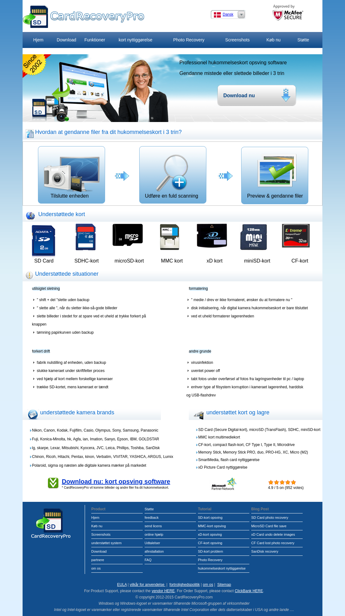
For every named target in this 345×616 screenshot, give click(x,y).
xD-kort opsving (210, 534)
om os (96, 568)
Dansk (228, 14)
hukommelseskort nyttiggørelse (222, 568)
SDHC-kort (86, 260)
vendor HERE (163, 591)
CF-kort (299, 260)
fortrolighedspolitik (184, 584)
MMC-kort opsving (212, 526)
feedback (152, 517)
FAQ (148, 560)
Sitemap (224, 584)
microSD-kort (129, 260)
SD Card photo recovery (269, 517)
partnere (97, 560)
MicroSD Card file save (268, 526)
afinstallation (154, 551)
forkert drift (41, 351)
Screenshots (237, 39)
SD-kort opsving (210, 517)
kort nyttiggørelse (135, 39)
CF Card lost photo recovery (273, 543)
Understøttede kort (61, 214)
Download (66, 39)
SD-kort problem (210, 551)
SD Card (43, 260)
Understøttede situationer (66, 274)
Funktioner (94, 39)
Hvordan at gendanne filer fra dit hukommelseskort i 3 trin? (108, 132)
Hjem (38, 39)
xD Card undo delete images (273, 534)
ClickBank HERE (249, 591)
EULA (122, 584)
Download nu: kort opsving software (116, 481)
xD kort (215, 260)
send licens (153, 526)
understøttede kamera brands (77, 412)
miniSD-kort (257, 260)
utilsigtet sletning (46, 288)
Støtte (303, 39)
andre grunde (200, 351)
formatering (198, 288)
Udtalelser (152, 543)
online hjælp (154, 534)
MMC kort (172, 260)
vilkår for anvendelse (147, 584)
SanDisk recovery (264, 551)
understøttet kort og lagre (237, 412)
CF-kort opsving (210, 543)
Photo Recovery (188, 39)
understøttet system (106, 543)
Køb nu (273, 39)
